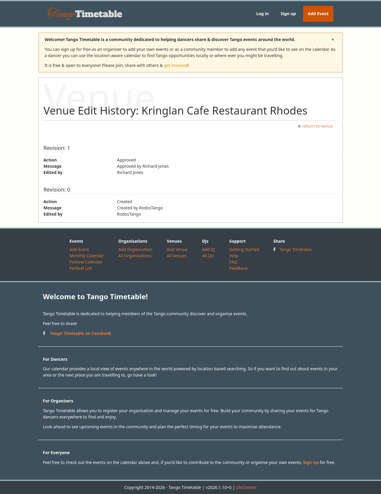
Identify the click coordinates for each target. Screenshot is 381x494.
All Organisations (134, 255)
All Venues (177, 255)
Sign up (288, 13)
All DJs (208, 255)
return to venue (315, 126)
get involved (176, 65)
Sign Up (311, 462)
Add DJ (208, 249)
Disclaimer (246, 487)
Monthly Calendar (86, 255)
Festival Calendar (85, 262)
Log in (262, 13)
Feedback (238, 268)
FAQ (233, 262)
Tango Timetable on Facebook (80, 333)
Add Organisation (135, 249)
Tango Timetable (295, 249)
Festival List (80, 268)
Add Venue (177, 249)
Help (233, 255)
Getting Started (244, 249)
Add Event (318, 13)
